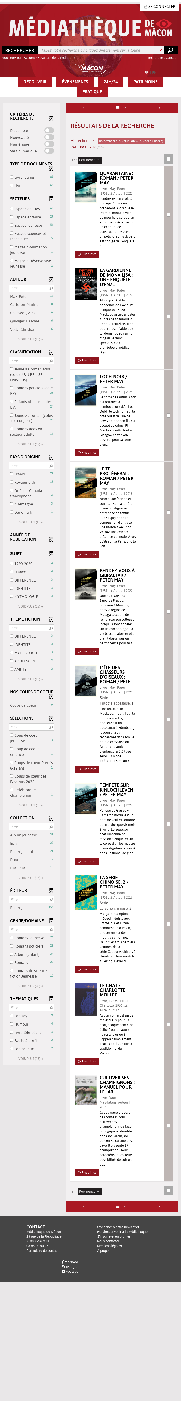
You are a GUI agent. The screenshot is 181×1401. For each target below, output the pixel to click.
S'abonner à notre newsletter (118, 1346)
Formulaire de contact (42, 1369)
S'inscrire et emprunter (113, 1355)
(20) (31, 986)
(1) (31, 522)
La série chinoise (117, 1012)
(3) (31, 805)
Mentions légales (109, 1365)
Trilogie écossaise (118, 778)
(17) (31, 444)
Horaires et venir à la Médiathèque (122, 1351)
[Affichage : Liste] (122, 108)
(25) (31, 339)
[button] (35, 82)
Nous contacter (108, 1360)
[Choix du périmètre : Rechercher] (20, 50)
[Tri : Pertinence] (90, 160)
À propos (103, 1369)
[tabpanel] (90, 717)
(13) (31, 878)
